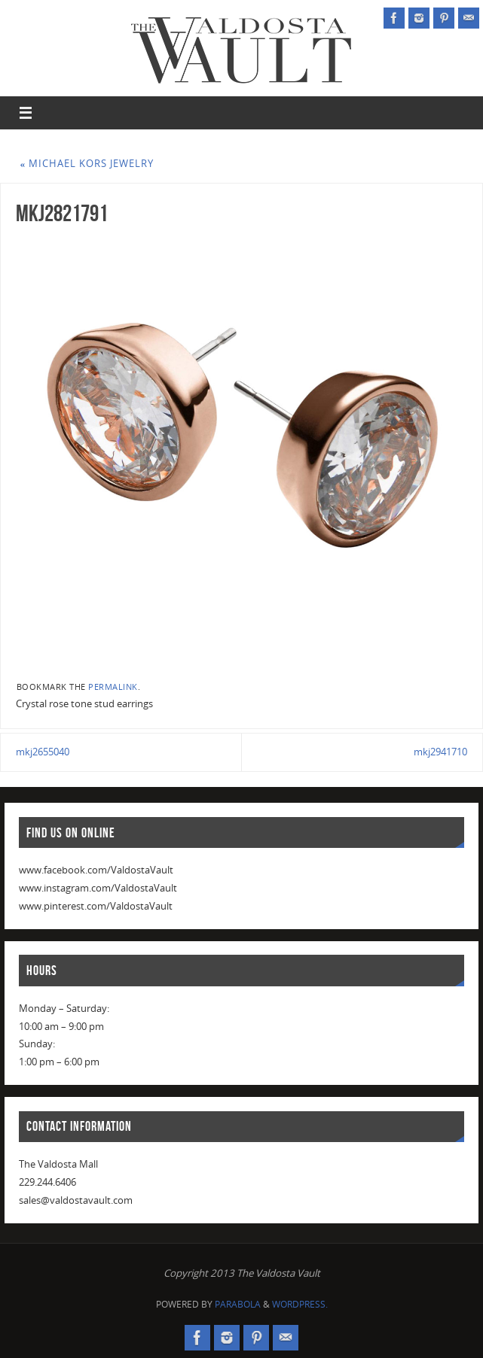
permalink (113, 686)
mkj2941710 (440, 751)
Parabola (238, 1304)
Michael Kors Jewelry (87, 163)
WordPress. (300, 1304)
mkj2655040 (42, 751)
